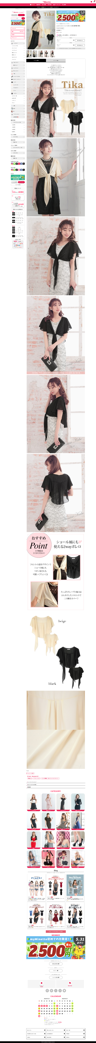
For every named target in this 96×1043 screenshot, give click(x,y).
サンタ (13, 102)
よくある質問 (14, 182)
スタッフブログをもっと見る (56, 931)
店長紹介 (28, 1037)
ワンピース (14, 59)
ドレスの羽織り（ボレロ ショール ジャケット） (50, 778)
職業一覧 (15, 158)
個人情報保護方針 (50, 1033)
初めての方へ (29, 1030)
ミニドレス (14, 43)
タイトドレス (14, 48)
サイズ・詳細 (55, 60)
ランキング (14, 28)
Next (53, 30)
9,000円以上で (41, 984)
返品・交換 (68, 1030)
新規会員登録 (55, 964)
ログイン (55, 970)
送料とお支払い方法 (50, 1030)
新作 (12, 31)
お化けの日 (14, 98)
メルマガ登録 (17, 184)
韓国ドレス (14, 54)
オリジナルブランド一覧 (17, 147)
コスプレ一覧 (14, 95)
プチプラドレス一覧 (17, 122)
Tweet (27, 770)
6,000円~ (13, 131)
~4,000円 (13, 127)
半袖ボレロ (30, 778)
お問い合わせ (21, 182)
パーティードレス (37, 778)
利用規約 (67, 1033)
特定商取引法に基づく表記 (31, 1033)
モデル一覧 (15, 152)
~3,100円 (13, 124)
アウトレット (14, 37)
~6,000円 (13, 129)
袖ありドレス (14, 52)
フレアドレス (14, 50)
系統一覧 (15, 142)
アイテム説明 (36, 60)
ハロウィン (14, 100)
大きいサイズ (14, 57)
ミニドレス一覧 (15, 45)
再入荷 (13, 34)
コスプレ (14, 93)
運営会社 (67, 1037)
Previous (28, 30)
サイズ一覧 (15, 136)
